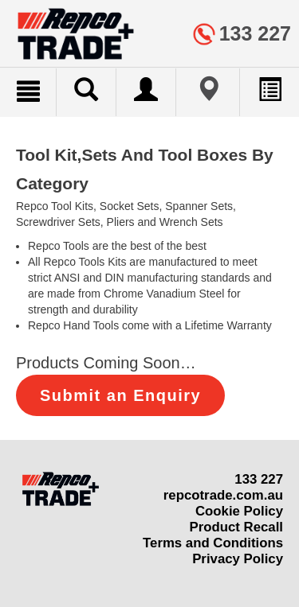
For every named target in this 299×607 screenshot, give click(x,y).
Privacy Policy (237, 558)
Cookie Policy (239, 511)
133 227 (258, 479)
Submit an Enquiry (120, 395)
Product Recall (236, 527)
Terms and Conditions (213, 543)
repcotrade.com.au (223, 495)
